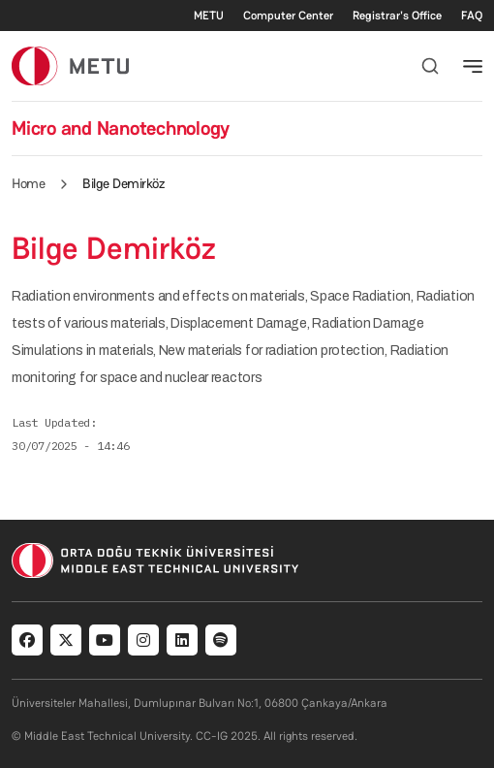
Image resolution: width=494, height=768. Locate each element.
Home (28, 183)
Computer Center (288, 15)
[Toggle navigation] (472, 66)
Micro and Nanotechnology (121, 128)
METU (209, 15)
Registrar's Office (397, 15)
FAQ (471, 15)
